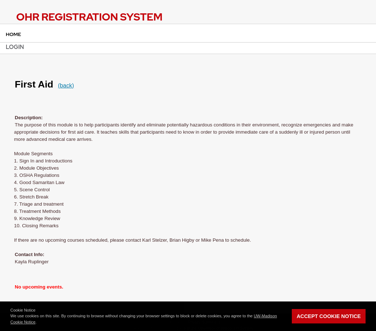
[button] (38, 322)
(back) (66, 85)
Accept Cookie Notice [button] (328, 316)
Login (15, 47)
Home (13, 34)
